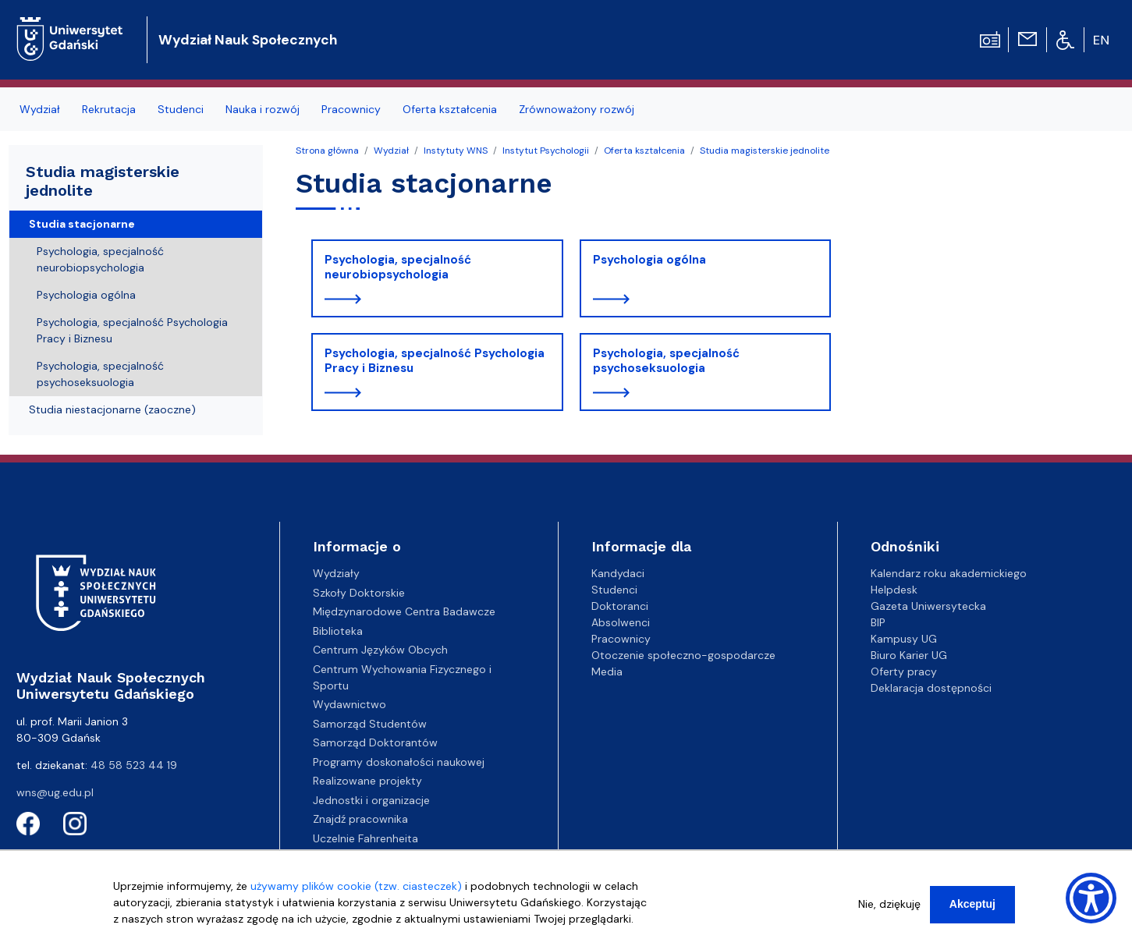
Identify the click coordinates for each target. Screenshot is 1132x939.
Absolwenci (620, 622)
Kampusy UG (904, 639)
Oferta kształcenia (644, 150)
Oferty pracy (904, 671)
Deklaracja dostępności (931, 688)
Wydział (391, 150)
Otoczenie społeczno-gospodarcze (683, 655)
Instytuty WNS (456, 150)
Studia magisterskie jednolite (764, 150)
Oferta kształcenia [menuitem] (450, 109)
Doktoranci (619, 606)
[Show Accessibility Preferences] (1091, 898)
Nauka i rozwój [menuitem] (262, 109)
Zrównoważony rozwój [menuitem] (576, 109)
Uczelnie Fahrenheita (365, 838)
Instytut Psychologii (545, 150)
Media (607, 671)
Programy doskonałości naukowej (398, 762)
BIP (878, 622)
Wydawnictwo (349, 704)
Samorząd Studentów (370, 724)
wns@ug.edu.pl (55, 792)
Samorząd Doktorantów (375, 742)
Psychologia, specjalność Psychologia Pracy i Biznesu (435, 361)
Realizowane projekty (367, 781)
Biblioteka (338, 631)
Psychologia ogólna (649, 260)
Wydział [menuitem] (40, 109)
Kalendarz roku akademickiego (949, 573)
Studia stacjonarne (82, 224)
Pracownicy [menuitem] (351, 109)
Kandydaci (617, 573)
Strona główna (327, 150)
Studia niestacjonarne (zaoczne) (112, 409)
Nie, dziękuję (889, 904)
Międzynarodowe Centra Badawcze (404, 611)
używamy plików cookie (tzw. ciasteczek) (356, 886)
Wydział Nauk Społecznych (247, 39)
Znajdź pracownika (360, 819)
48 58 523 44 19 (133, 765)
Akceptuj (972, 904)
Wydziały (336, 573)
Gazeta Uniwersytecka (928, 606)
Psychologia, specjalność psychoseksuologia (666, 361)
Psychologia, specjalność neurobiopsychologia (398, 267)
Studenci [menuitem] (181, 109)
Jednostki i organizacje (371, 800)
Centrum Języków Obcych (380, 650)
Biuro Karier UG (909, 655)
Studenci (614, 590)
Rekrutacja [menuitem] (109, 109)
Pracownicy (621, 639)
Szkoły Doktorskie (359, 593)
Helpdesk (894, 590)
